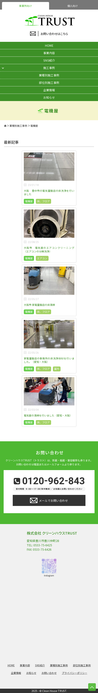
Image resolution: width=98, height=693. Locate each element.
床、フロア (43, 201)
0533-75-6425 (42, 545)
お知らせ (49, 97)
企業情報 (49, 90)
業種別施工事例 (49, 75)
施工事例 (49, 68)
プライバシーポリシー (74, 673)
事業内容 (49, 53)
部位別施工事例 (49, 82)
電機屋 (29, 201)
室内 (56, 368)
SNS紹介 (49, 60)
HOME (49, 45)
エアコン (42, 258)
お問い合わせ (49, 673)
